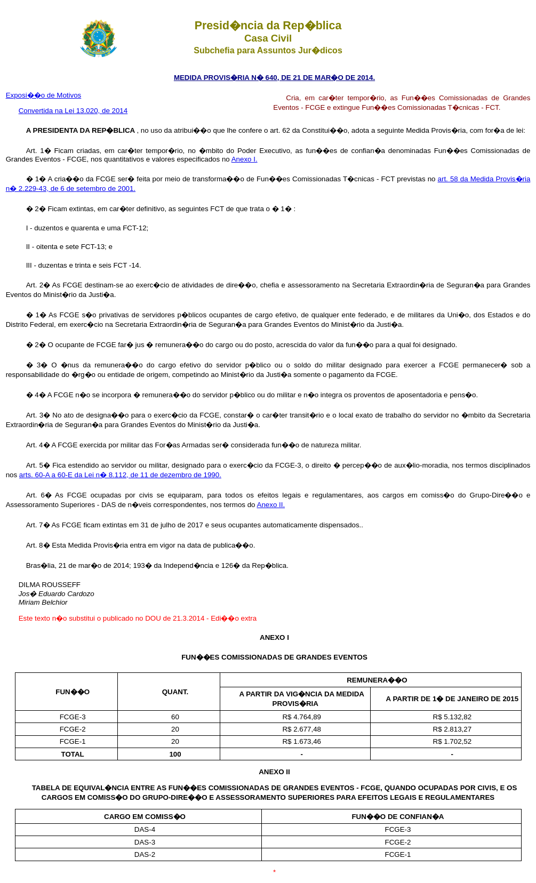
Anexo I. (244, 159)
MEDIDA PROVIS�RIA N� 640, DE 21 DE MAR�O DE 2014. (274, 78)
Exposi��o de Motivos (44, 95)
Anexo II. (271, 505)
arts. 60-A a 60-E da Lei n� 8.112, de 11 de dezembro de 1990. (120, 475)
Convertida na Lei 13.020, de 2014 (73, 111)
